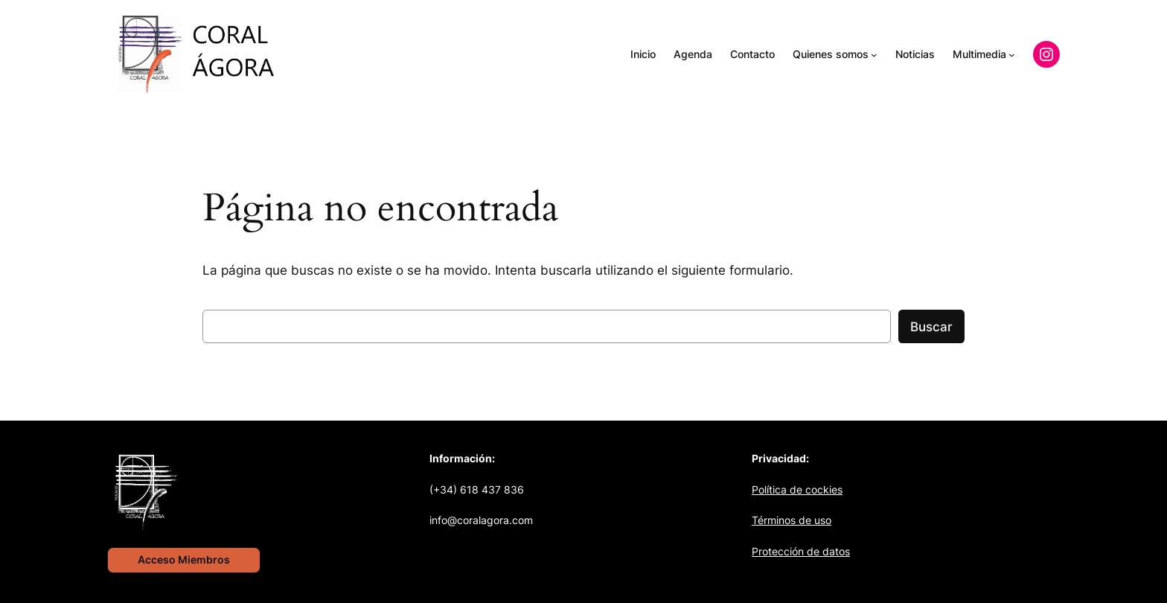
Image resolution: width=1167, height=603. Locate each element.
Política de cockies (797, 489)
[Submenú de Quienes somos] (874, 54)
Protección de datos (801, 551)
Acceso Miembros (184, 559)
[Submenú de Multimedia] (1011, 54)
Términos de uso (791, 520)
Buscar (931, 326)
